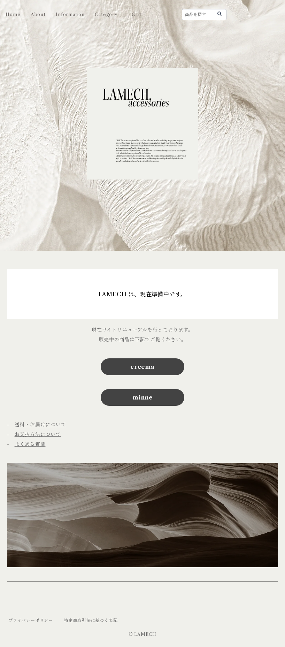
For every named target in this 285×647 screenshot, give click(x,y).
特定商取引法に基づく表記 (91, 620)
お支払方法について (38, 434)
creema (142, 366)
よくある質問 (30, 444)
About (38, 14)
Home (13, 14)
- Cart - (137, 14)
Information (70, 14)
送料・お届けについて (40, 424)
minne (142, 397)
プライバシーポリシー (30, 620)
